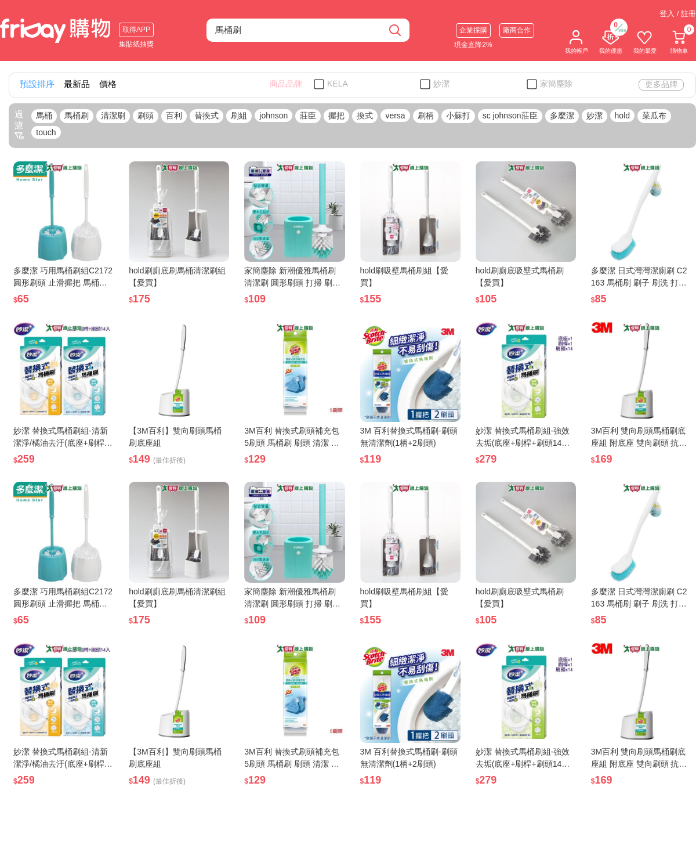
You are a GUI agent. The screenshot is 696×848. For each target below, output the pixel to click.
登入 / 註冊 (677, 13)
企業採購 (473, 30)
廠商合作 (517, 30)
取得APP (136, 30)
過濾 (19, 124)
